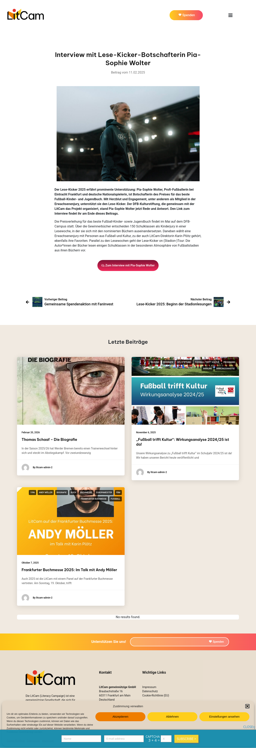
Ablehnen (172, 716)
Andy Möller (45, 492)
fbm (118, 492)
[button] (247, 706)
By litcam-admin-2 (37, 467)
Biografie (168, 362)
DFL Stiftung (184, 362)
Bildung (155, 362)
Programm (229, 362)
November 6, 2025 (146, 432)
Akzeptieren (120, 716)
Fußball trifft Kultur (207, 362)
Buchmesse (86, 492)
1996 (32, 492)
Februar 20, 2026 (31, 432)
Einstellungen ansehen (224, 716)
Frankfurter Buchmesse (94, 499)
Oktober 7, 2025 (30, 562)
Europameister (104, 492)
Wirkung (207, 369)
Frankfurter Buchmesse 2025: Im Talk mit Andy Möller (69, 570)
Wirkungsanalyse (225, 369)
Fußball (115, 499)
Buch (73, 492)
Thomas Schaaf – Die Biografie (49, 439)
